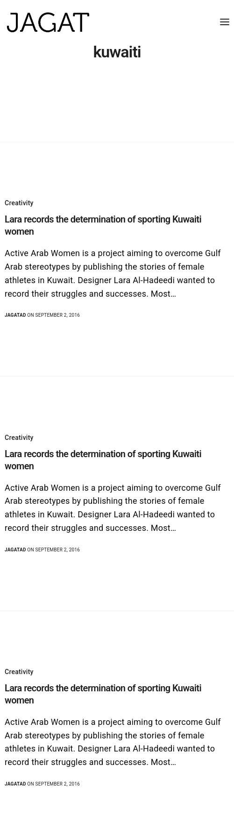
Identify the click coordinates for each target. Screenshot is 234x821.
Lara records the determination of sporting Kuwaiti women (103, 225)
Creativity (19, 203)
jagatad (15, 315)
